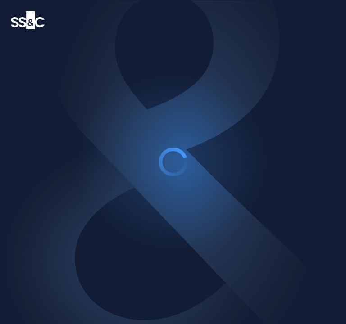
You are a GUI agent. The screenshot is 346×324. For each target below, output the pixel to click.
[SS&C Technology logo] (28, 20)
